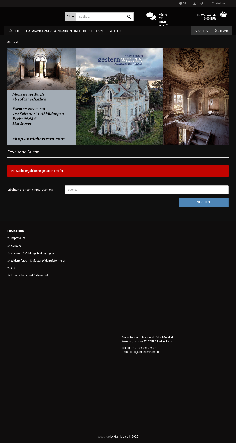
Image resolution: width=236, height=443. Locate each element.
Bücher (13, 31)
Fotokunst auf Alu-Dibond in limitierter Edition (64, 31)
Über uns (222, 31)
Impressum (18, 238)
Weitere (116, 31)
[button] (183, 3)
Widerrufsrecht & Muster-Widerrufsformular (38, 260)
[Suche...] (70, 16)
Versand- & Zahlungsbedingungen (32, 253)
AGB (13, 268)
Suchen (203, 202)
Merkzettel (220, 3)
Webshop (104, 436)
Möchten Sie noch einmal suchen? (30, 189)
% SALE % (201, 31)
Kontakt (16, 245)
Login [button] (198, 3)
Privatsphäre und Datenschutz (30, 275)
